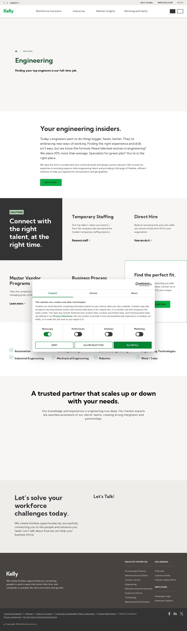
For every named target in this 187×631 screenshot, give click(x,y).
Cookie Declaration (13, 614)
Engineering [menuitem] (131, 584)
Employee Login (165, 3)
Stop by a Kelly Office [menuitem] (165, 580)
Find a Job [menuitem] (159, 571)
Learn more (16, 303)
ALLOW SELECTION (93, 345)
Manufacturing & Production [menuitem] (138, 588)
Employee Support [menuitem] (164, 600)
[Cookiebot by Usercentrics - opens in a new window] (137, 284)
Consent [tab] (52, 293)
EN (178, 3)
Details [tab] (93, 293)
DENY (54, 345)
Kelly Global (146, 3)
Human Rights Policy (107, 614)
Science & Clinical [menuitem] (133, 593)
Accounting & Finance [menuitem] (135, 571)
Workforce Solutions (48, 11)
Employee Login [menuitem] (163, 596)
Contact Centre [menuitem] (132, 580)
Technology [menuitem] (131, 597)
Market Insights (105, 11)
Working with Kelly (135, 11)
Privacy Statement (62, 316)
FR (182, 3)
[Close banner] (151, 284)
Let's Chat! (51, 182)
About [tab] (134, 293)
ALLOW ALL (133, 345)
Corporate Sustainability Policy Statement (75, 614)
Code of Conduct (44, 614)
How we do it (142, 240)
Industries (79, 11)
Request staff (80, 240)
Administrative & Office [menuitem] (136, 575)
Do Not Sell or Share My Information (40, 617)
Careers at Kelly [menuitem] (162, 575)
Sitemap (29, 614)
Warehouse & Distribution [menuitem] (137, 602)
